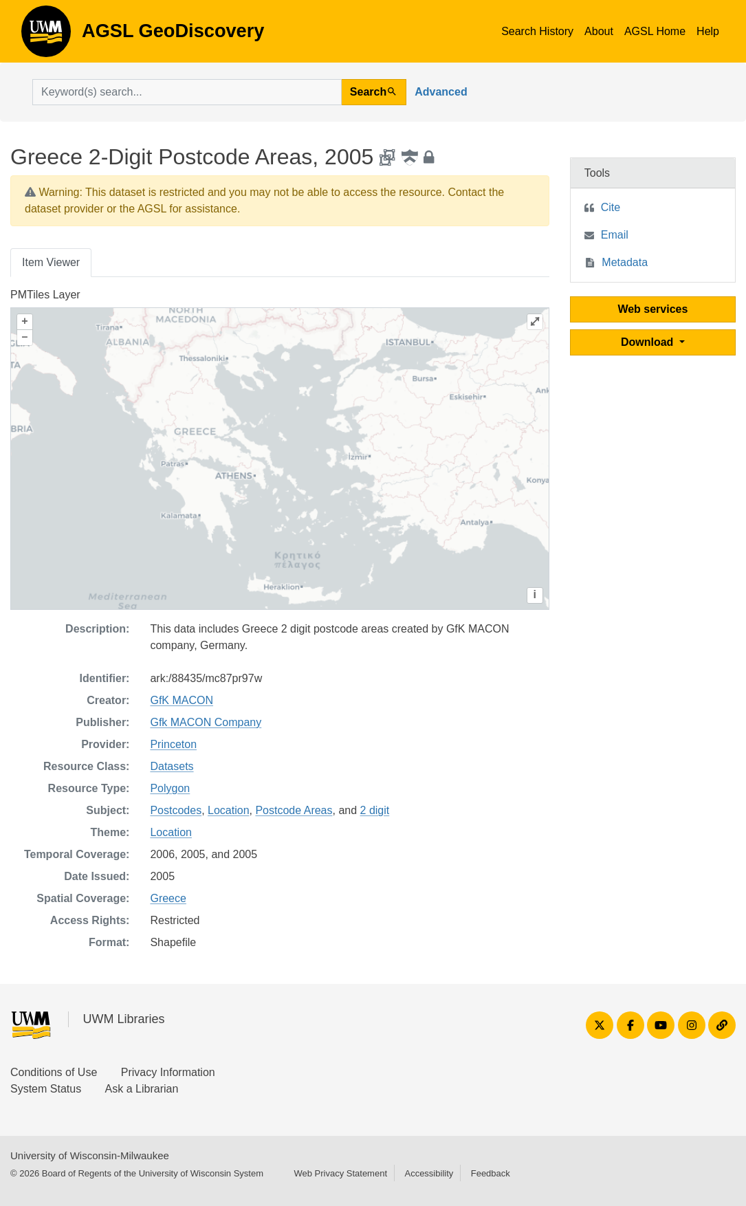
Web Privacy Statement (340, 1173)
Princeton (173, 744)
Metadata (625, 262)
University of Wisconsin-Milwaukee (89, 1155)
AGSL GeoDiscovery (46, 36)
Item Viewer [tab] (51, 262)
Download (649, 342)
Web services (652, 309)
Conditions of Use (53, 1072)
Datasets (171, 766)
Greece (168, 898)
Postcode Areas (293, 810)
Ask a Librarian (142, 1089)
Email (614, 235)
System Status (45, 1089)
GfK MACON (181, 700)
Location (229, 810)
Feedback (490, 1173)
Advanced (441, 92)
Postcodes (175, 810)
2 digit (375, 810)
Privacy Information (168, 1072)
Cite (610, 207)
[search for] (187, 92)
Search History (537, 31)
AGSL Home (654, 31)
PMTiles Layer (45, 294)
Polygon (170, 788)
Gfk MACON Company (205, 722)
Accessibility (428, 1173)
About (598, 31)
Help (707, 31)
